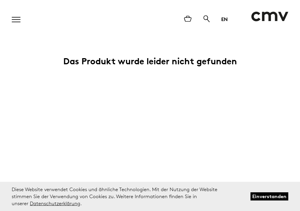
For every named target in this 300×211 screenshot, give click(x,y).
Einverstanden (269, 196)
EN (224, 19)
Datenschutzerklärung (55, 203)
